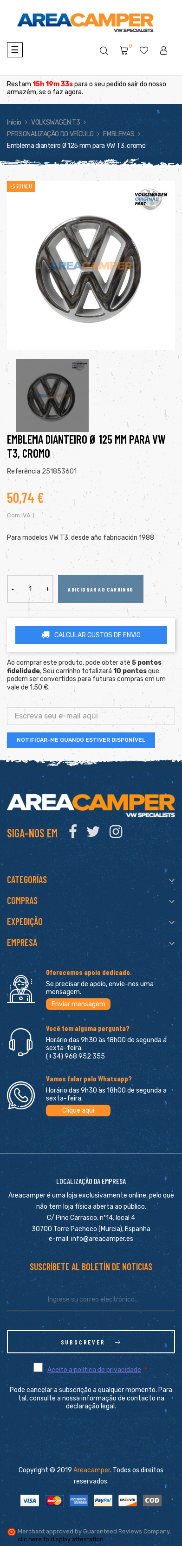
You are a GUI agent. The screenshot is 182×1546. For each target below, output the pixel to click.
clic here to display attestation (61, 1539)
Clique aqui (78, 1110)
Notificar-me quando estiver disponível (81, 740)
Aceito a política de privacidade (94, 1370)
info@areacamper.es (102, 1239)
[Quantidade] (30, 589)
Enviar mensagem (78, 1004)
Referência (23, 471)
